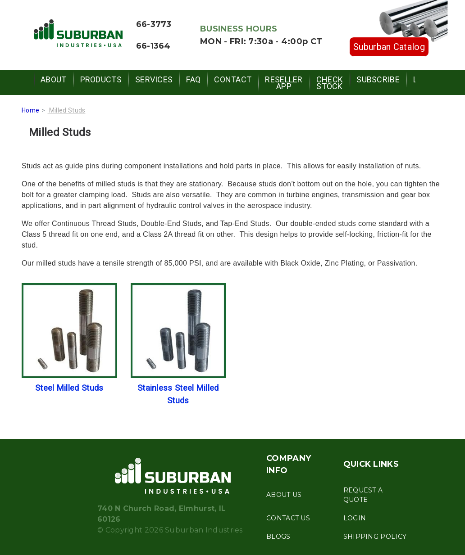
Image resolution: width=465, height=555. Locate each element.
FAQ (193, 79)
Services (154, 79)
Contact (232, 79)
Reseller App (283, 83)
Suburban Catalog (389, 46)
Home (30, 110)
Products (101, 79)
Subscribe (378, 79)
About (54, 79)
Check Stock (329, 83)
